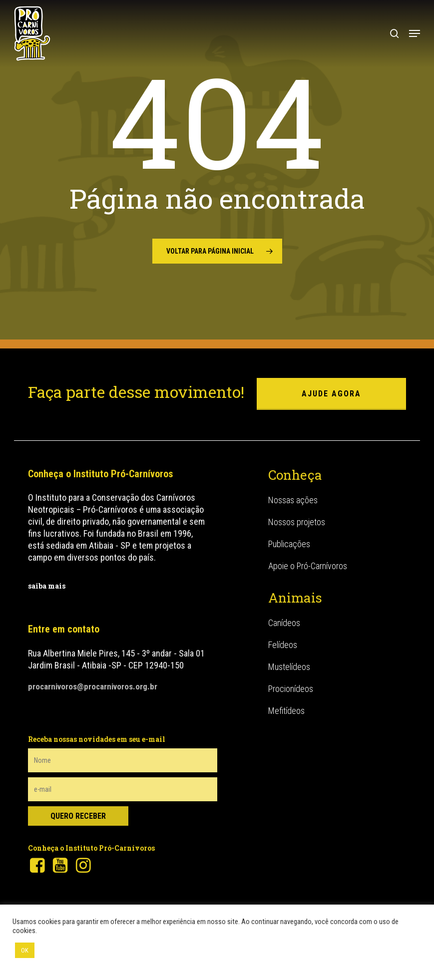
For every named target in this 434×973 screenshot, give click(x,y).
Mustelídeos (289, 666)
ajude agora (331, 393)
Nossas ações (293, 500)
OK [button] (24, 950)
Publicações (289, 544)
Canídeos (284, 623)
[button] (414, 33)
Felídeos (282, 645)
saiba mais (46, 586)
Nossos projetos (296, 522)
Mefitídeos (286, 710)
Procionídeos (290, 688)
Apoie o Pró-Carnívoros (307, 566)
